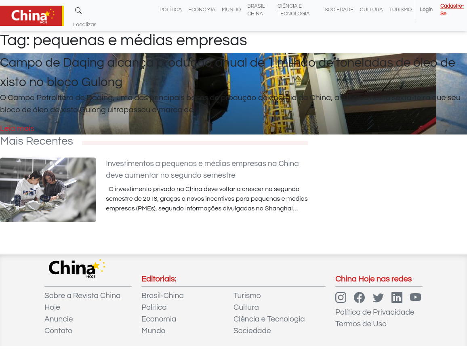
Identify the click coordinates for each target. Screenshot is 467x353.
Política (171, 10)
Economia (201, 10)
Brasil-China (162, 296)
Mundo (231, 10)
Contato (58, 331)
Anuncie (58, 319)
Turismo (400, 10)
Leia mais (17, 128)
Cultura (371, 10)
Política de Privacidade (374, 312)
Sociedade (339, 10)
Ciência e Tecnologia (269, 319)
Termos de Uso (361, 324)
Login (426, 10)
